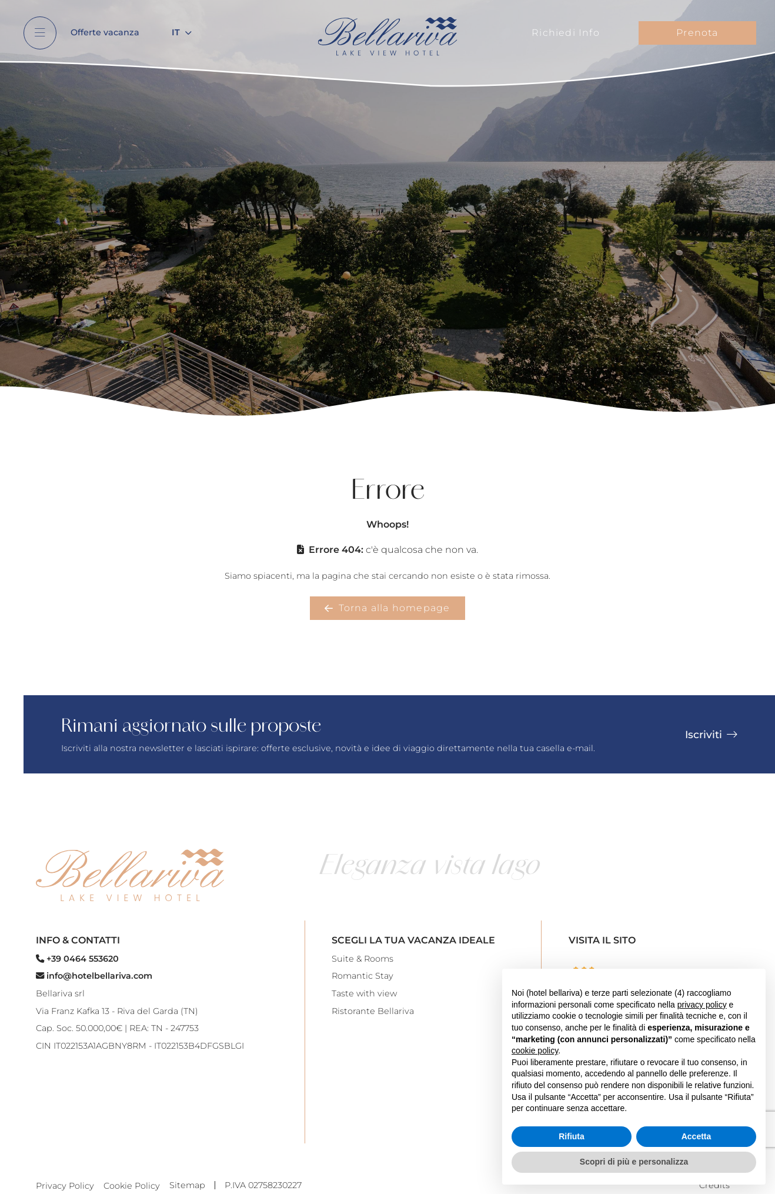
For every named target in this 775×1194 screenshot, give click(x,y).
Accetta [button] (696, 1136)
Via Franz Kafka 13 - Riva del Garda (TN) (117, 1011)
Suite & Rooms (362, 958)
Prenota (697, 32)
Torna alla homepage (387, 607)
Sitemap (187, 1185)
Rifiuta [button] (571, 1136)
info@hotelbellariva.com (94, 975)
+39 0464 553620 (77, 958)
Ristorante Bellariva (373, 1011)
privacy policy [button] (702, 1004)
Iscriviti (711, 734)
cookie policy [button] (535, 1050)
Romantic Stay (362, 975)
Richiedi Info (566, 32)
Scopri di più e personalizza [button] (634, 1161)
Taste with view (364, 993)
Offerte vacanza (105, 32)
